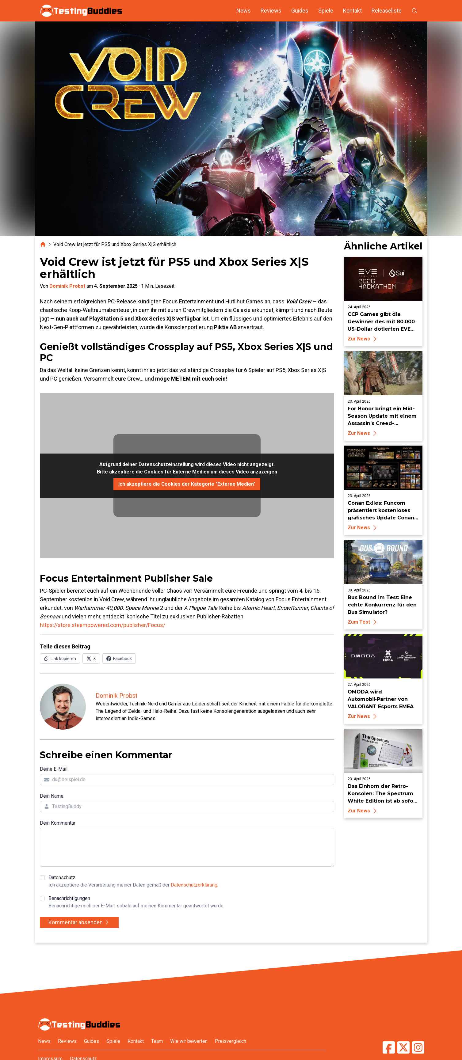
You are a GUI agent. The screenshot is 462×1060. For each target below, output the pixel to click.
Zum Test (363, 622)
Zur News (363, 339)
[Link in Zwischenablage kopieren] (60, 658)
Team (157, 1041)
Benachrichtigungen (136, 902)
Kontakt (352, 10)
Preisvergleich (230, 1041)
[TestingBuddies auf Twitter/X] (403, 1047)
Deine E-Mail (53, 769)
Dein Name (51, 796)
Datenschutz (133, 882)
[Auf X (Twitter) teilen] (91, 658)
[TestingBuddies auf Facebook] (389, 1047)
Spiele (325, 10)
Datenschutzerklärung (194, 885)
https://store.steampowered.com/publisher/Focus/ (102, 625)
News (243, 10)
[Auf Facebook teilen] (119, 658)
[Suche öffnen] (414, 10)
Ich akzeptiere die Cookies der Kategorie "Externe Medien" (186, 484)
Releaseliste (387, 10)
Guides (299, 10)
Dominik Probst (67, 286)
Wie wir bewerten (189, 1041)
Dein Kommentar (57, 823)
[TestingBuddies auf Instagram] (418, 1047)
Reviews (271, 10)
